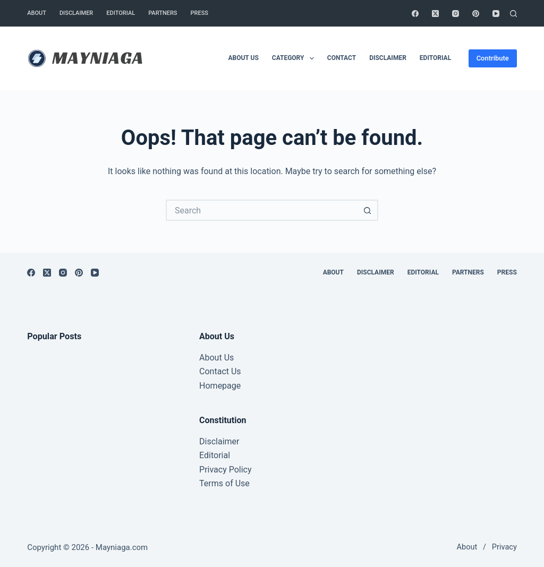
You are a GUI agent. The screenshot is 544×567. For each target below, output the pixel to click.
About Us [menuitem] (243, 58)
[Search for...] (261, 210)
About (467, 547)
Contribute (493, 58)
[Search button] (367, 210)
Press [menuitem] (199, 13)
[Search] (513, 13)
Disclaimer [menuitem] (76, 13)
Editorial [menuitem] (120, 13)
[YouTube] (495, 13)
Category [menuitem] (295, 58)
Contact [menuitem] (341, 58)
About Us (216, 358)
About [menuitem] (36, 13)
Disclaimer (219, 441)
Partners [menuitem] (162, 13)
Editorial (214, 455)
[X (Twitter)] (435, 13)
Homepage (220, 386)
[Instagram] (455, 13)
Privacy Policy (225, 470)
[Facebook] (415, 13)
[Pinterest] (475, 13)
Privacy (504, 547)
